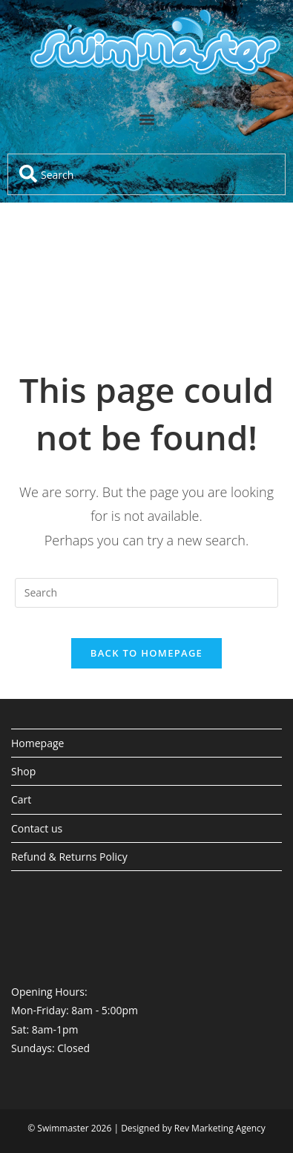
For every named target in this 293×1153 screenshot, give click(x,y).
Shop (23, 771)
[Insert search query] (147, 593)
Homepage (37, 743)
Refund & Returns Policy (69, 857)
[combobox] (146, 174)
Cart (21, 799)
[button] (146, 119)
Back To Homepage (146, 653)
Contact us (36, 828)
